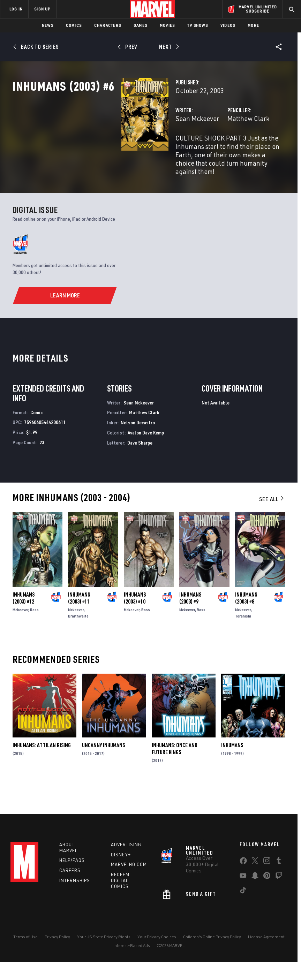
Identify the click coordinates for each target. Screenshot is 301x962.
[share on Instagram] (266, 861)
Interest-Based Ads (131, 945)
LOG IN (16, 9)
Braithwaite (78, 641)
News (47, 25)
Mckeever (20, 634)
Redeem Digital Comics (120, 880)
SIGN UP (42, 9)
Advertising (126, 844)
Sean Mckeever (121, 149)
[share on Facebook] (243, 862)
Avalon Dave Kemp (146, 458)
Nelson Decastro (138, 447)
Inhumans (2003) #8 (246, 623)
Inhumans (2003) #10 (135, 623)
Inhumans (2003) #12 (24, 623)
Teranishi (243, 641)
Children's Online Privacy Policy (212, 936)
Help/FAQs (72, 860)
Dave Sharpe (139, 468)
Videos (227, 25)
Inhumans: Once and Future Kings (174, 774)
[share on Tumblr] (278, 861)
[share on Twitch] (278, 876)
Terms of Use (25, 936)
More (253, 25)
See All (272, 523)
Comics (74, 25)
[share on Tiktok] (243, 891)
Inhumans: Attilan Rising (42, 770)
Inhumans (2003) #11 (79, 623)
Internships (74, 880)
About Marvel (68, 847)
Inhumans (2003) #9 (190, 623)
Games (140, 25)
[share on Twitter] (254, 861)
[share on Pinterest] (266, 876)
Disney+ (121, 854)
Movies (167, 25)
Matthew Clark (210, 149)
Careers (70, 870)
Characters (107, 25)
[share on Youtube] (243, 876)
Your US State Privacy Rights (103, 936)
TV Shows (197, 25)
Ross (34, 634)
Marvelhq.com (129, 864)
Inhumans (232, 770)
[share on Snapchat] (254, 876)
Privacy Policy (57, 936)
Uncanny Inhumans (103, 770)
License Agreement (266, 936)
